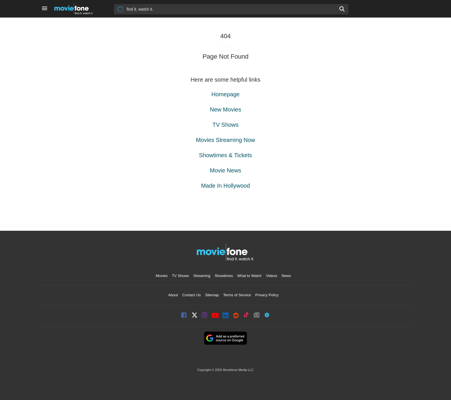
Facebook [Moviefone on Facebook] (184, 315)
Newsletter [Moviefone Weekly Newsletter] (256, 315)
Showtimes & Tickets (225, 155)
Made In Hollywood (225, 185)
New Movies (225, 109)
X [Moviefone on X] (194, 315)
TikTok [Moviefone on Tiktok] (246, 315)
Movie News (225, 170)
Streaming (201, 276)
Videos (272, 276)
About (173, 295)
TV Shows (225, 125)
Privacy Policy (266, 295)
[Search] (342, 9)
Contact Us (191, 295)
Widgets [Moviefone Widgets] (267, 315)
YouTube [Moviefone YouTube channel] (215, 315)
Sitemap (212, 295)
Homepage (225, 94)
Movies (161, 276)
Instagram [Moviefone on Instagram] (205, 315)
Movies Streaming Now (225, 140)
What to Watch (249, 276)
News (286, 276)
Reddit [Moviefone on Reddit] (236, 315)
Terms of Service (237, 295)
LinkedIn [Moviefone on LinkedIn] (225, 315)
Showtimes (224, 276)
